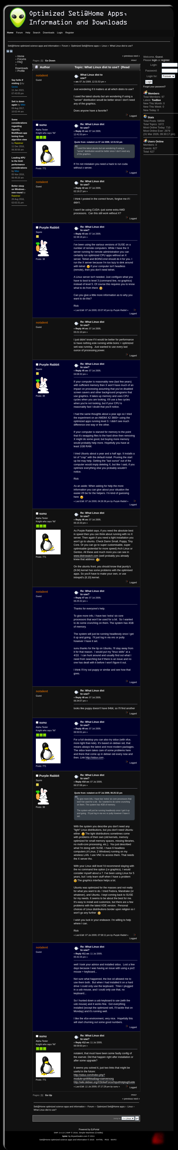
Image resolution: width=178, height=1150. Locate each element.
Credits (99, 1132)
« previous (127, 56)
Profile (21, 70)
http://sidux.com (94, 757)
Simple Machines (87, 1132)
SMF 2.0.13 (59, 1132)
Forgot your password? (154, 86)
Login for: (152, 76)
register (165, 60)
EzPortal (95, 1129)
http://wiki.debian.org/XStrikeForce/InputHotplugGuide (104, 1082)
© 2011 (91, 1136)
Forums (22, 59)
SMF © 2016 (72, 1132)
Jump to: (117, 1118)
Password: (151, 70)
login (154, 60)
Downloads (21, 68)
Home (21, 56)
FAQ (20, 62)
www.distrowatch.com (86, 555)
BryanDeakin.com (79, 1136)
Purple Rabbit (49, 227)
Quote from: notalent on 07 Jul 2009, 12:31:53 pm (98, 142)
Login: (153, 64)
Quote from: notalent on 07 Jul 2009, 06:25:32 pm (98, 793)
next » (137, 56)
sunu (43, 125)
